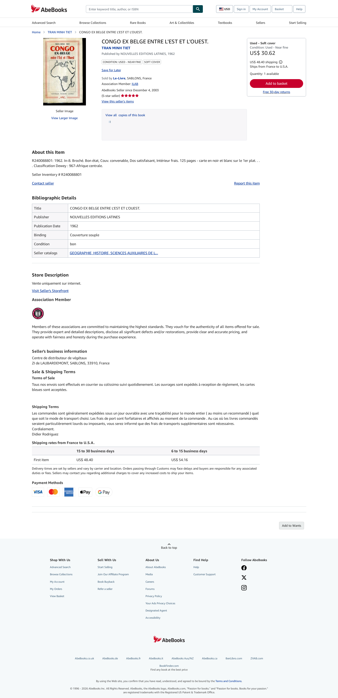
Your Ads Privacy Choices (160, 603)
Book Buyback (106, 581)
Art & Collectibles (182, 23)
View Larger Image (64, 118)
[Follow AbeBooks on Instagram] (244, 588)
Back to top (169, 547)
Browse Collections (92, 23)
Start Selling (297, 23)
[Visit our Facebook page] (244, 568)
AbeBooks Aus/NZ (183, 658)
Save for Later (111, 70)
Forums (149, 589)
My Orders (56, 589)
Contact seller (43, 183)
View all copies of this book (125, 115)
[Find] (198, 9)
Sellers (260, 23)
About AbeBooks (155, 567)
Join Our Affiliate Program (113, 574)
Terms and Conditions (228, 681)
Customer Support (204, 574)
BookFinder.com (169, 667)
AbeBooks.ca (209, 658)
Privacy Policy (153, 596)
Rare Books (138, 23)
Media (149, 574)
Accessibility (152, 617)
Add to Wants (291, 525)
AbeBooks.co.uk (84, 658)
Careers (149, 581)
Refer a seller (105, 589)
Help (299, 9)
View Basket (57, 596)
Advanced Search (44, 23)
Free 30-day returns (276, 92)
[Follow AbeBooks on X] (244, 578)
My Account (260, 9)
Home (36, 32)
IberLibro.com (234, 658)
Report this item (247, 183)
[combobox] (139, 9)
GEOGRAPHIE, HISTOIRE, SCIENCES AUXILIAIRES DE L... (114, 253)
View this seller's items (118, 101)
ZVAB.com (257, 658)
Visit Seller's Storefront (50, 290)
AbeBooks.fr (133, 658)
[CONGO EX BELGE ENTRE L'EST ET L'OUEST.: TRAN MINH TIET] (64, 71)
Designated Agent (156, 610)
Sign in (241, 9)
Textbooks (225, 23)
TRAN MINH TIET (60, 32)
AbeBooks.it (156, 658)
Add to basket (276, 83)
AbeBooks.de (110, 658)
